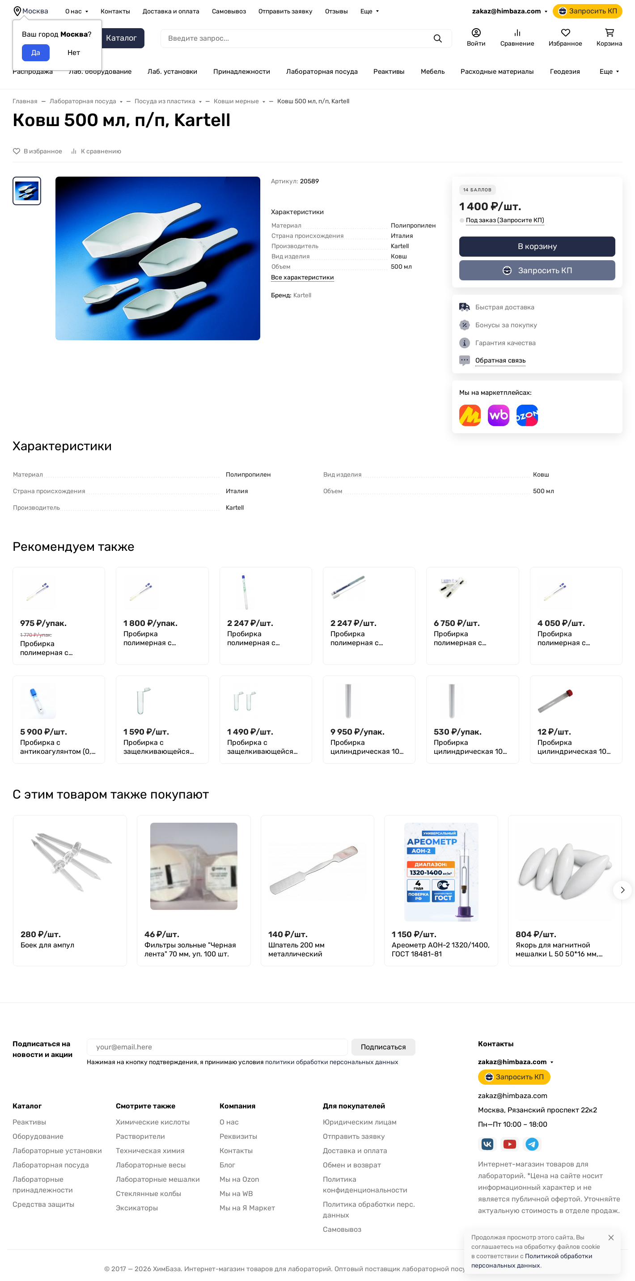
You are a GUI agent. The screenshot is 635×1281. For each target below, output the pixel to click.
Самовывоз (229, 11)
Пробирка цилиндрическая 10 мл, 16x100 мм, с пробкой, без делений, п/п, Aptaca (574, 747)
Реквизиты (238, 1136)
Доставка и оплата (171, 11)
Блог (227, 1165)
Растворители (140, 1136)
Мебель (432, 72)
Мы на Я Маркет (247, 1208)
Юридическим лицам (360, 1122)
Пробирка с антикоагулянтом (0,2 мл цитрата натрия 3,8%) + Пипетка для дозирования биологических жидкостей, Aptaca (57, 747)
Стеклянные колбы (148, 1193)
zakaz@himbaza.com (506, 11)
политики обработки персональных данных (331, 1062)
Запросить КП (587, 11)
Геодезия (565, 72)
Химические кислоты (153, 1122)
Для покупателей (354, 1106)
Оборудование (38, 1136)
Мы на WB (236, 1193)
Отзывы (336, 11)
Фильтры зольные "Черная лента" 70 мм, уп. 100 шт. (190, 949)
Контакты (115, 11)
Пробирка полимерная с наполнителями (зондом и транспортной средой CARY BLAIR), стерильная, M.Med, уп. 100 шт (368, 638)
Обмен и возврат (352, 1165)
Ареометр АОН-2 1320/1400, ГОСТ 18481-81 (441, 949)
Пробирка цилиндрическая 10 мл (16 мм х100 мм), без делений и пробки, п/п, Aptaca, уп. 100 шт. (469, 747)
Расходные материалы (497, 72)
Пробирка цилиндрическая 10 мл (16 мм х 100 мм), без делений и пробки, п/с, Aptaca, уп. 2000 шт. (365, 747)
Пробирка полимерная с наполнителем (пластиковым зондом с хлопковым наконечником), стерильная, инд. (161, 638)
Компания (237, 1106)
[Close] (611, 1237)
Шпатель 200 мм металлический (296, 949)
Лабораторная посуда (322, 72)
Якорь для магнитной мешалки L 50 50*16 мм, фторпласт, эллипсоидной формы (561, 950)
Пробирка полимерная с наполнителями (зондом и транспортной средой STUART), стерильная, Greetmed (576, 638)
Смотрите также (145, 1106)
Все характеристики (302, 277)
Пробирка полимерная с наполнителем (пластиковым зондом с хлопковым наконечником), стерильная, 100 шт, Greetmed (58, 648)
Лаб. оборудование (100, 72)
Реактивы (389, 72)
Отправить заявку (285, 11)
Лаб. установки (172, 72)
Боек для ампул (47, 945)
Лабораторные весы (151, 1165)
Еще (366, 11)
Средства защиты (43, 1204)
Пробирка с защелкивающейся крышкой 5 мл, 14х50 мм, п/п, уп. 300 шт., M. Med (263, 747)
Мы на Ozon (239, 1179)
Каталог (27, 1106)
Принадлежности (241, 72)
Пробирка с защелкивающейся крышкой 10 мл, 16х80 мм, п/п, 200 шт (161, 747)
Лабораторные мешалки (158, 1179)
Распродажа (33, 72)
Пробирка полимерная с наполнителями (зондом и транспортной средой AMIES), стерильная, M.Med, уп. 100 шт (265, 638)
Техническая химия (150, 1150)
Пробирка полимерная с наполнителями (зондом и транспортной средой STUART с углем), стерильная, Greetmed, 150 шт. (472, 638)
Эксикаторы (137, 1208)
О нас (73, 11)
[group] (157, 300)
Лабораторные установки (57, 1150)
